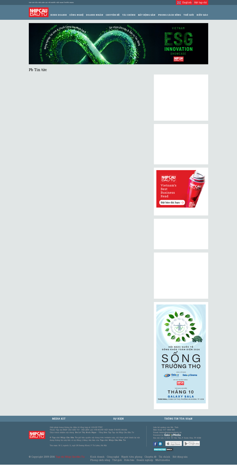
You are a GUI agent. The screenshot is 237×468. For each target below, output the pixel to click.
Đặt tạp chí (200, 2)
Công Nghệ (76, 14)
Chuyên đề (112, 14)
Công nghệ (113, 456)
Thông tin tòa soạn (178, 418)
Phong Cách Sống (169, 14)
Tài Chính (128, 14)
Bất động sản (146, 14)
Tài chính (164, 456)
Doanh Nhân (94, 14)
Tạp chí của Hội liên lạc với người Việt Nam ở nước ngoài (51, 2)
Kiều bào (129, 460)
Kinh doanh (97, 456)
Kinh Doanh (58, 14)
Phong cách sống (100, 460)
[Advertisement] (181, 275)
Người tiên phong (131, 456)
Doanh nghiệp (145, 460)
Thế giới (188, 14)
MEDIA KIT (59, 418)
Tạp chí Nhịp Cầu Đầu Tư (70, 456)
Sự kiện (118, 418)
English (184, 2)
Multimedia (162, 460)
